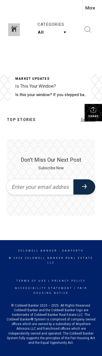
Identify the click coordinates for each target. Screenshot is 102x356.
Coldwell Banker (37, 250)
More (90, 8)
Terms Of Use (31, 280)
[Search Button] (88, 29)
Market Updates (32, 79)
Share (93, 112)
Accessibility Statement (43, 288)
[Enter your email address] (40, 187)
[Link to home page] (9, 8)
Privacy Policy (69, 280)
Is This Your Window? (35, 86)
